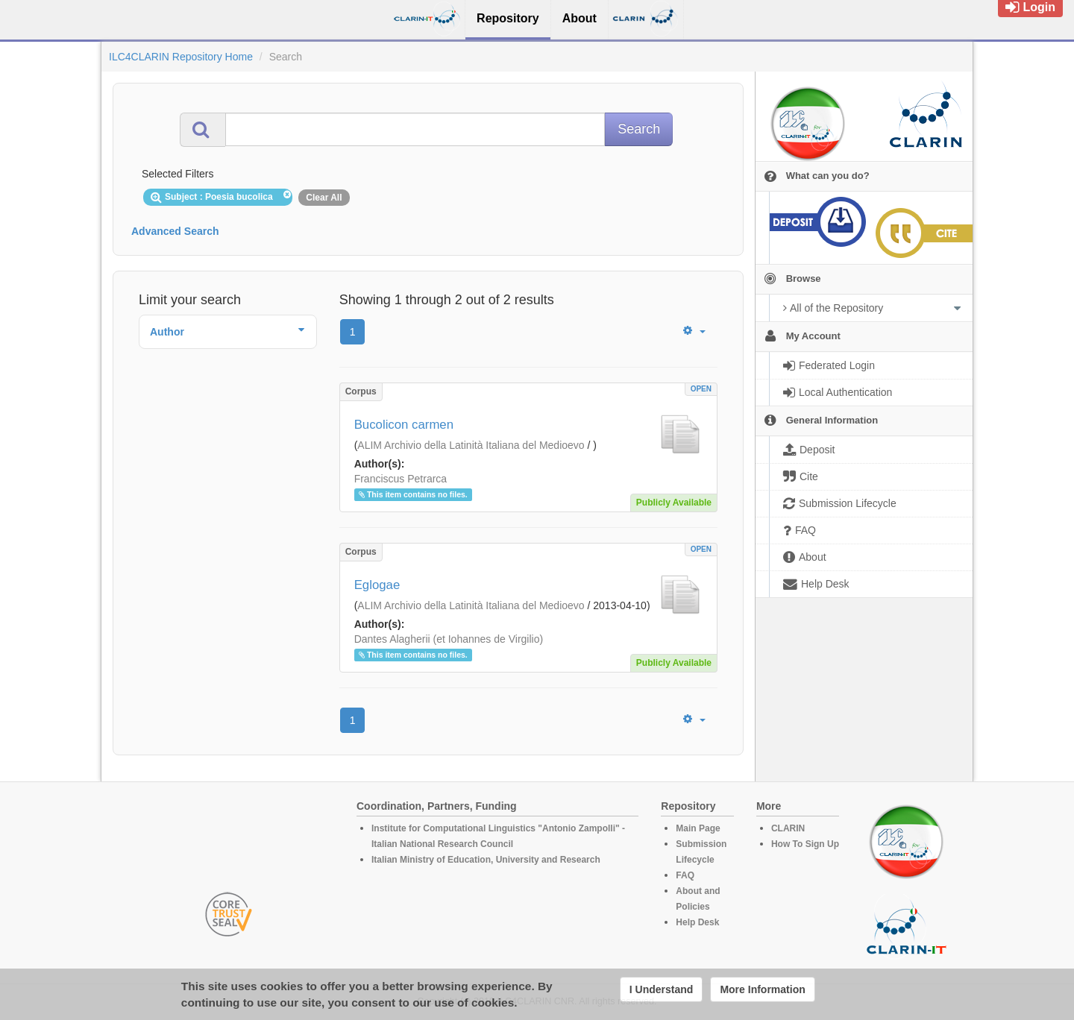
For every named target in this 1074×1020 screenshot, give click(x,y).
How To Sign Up (805, 844)
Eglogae (377, 585)
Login (1030, 7)
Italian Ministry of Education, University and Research (485, 859)
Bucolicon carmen (403, 425)
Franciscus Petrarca (400, 479)
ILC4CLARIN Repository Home (181, 57)
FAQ (685, 875)
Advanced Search (175, 231)
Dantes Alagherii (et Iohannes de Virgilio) (448, 639)
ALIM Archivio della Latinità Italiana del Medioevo (470, 445)
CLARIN (788, 828)
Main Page (698, 828)
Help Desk (697, 922)
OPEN (701, 389)
